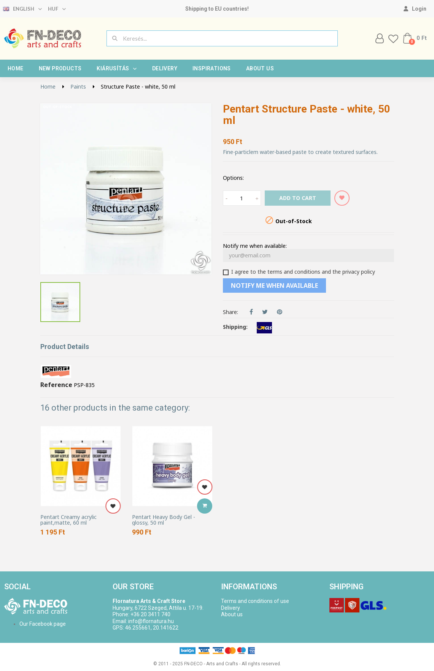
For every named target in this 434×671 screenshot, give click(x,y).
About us (260, 68)
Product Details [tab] (64, 347)
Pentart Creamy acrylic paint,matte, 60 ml (68, 520)
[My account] (415, 8)
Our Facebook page (42, 624)
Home (16, 68)
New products (60, 68)
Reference (56, 385)
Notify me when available (274, 285)
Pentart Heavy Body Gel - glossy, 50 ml (163, 520)
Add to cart (297, 197)
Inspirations (211, 68)
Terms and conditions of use (255, 601)
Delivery (164, 68)
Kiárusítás (117, 68)
